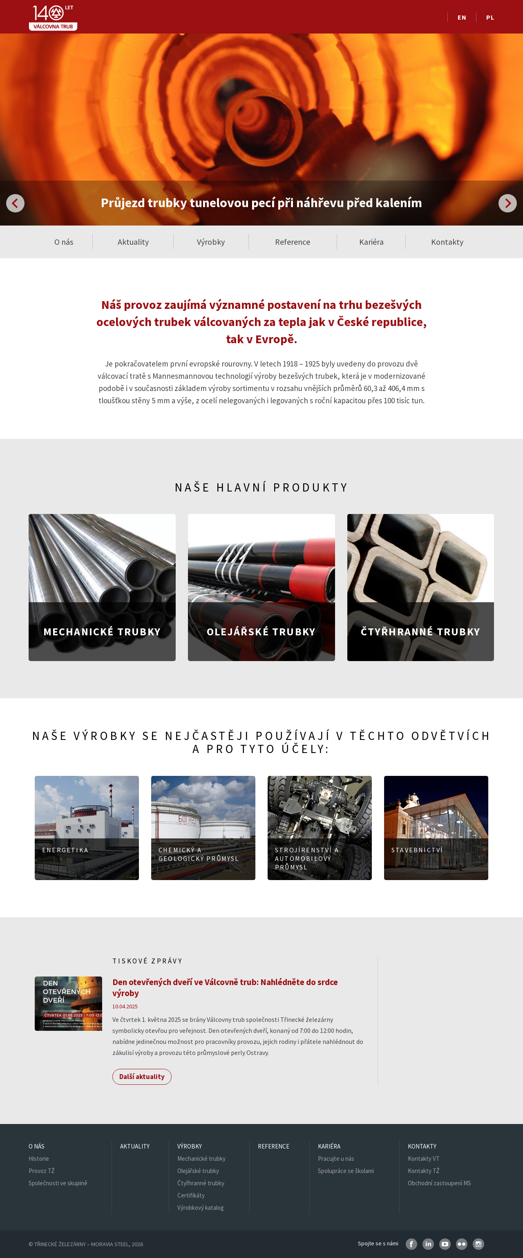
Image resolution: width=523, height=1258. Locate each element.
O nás (37, 1146)
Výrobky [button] (211, 242)
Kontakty (422, 1146)
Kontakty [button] (447, 242)
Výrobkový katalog (200, 1207)
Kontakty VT (424, 1158)
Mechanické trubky (201, 1158)
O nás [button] (63, 242)
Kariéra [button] (371, 242)
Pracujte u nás (336, 1158)
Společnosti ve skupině (58, 1183)
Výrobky (189, 1146)
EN (462, 17)
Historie (39, 1158)
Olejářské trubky (198, 1171)
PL (490, 17)
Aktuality (133, 242)
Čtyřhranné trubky (200, 1183)
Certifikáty (191, 1195)
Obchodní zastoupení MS (439, 1183)
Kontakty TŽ (424, 1171)
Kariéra (329, 1146)
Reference (292, 242)
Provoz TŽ (42, 1171)
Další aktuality (142, 1076)
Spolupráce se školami (346, 1171)
